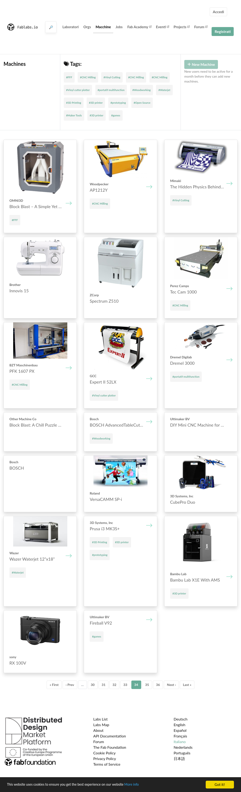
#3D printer (96, 102)
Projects (181, 27)
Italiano (180, 741)
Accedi (218, 11)
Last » (187, 685)
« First (54, 685)
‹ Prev (70, 685)
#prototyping (118, 102)
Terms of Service (106, 764)
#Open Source (142, 102)
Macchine (103, 27)
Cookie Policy (104, 753)
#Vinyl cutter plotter (78, 89)
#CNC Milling (88, 77)
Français (180, 736)
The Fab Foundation (109, 747)
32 (114, 685)
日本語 (179, 758)
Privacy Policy (104, 758)
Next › (171, 685)
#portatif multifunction (111, 89)
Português (182, 753)
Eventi (162, 27)
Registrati (223, 31)
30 (93, 685)
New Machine (201, 64)
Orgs (87, 27)
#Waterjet (164, 89)
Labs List (100, 719)
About (98, 730)
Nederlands (183, 747)
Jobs (119, 27)
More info (145, 785)
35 (147, 685)
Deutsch (181, 719)
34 (136, 685)
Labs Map (101, 724)
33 (125, 685)
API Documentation (109, 736)
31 (103, 685)
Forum (200, 27)
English (179, 724)
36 (158, 685)
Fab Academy (139, 27)
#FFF (69, 77)
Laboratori (70, 27)
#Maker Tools (74, 115)
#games (115, 115)
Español (180, 730)
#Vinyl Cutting (112, 77)
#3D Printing (73, 102)
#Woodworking (142, 89)
